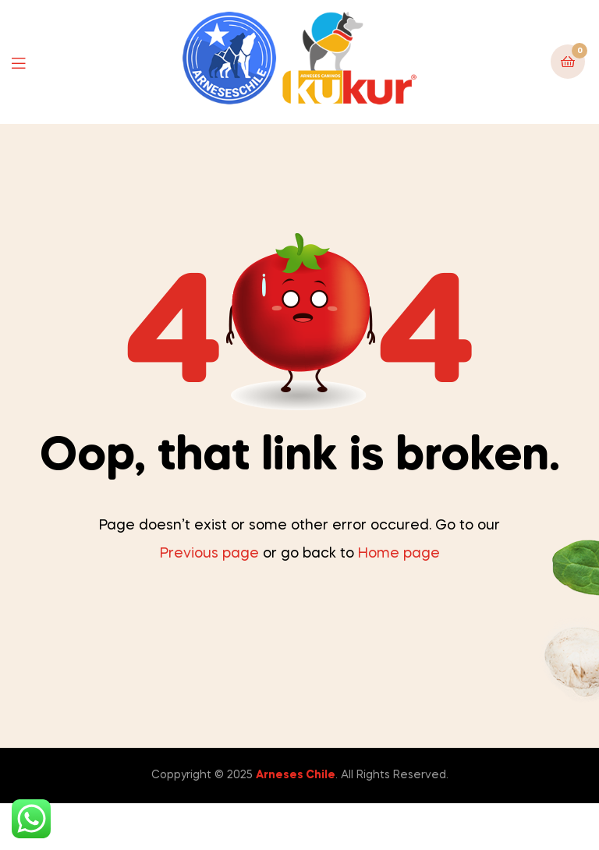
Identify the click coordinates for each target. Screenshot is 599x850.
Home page (399, 554)
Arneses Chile (295, 775)
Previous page (209, 554)
